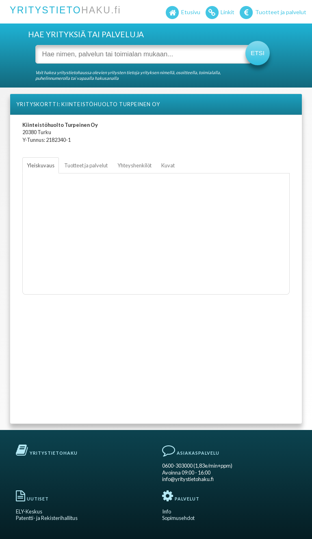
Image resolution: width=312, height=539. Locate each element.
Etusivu (182, 13)
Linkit (219, 13)
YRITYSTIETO (65, 10)
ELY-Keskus (29, 511)
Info (166, 511)
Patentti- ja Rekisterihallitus (47, 518)
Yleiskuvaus (40, 165)
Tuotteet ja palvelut (272, 13)
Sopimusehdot (178, 518)
